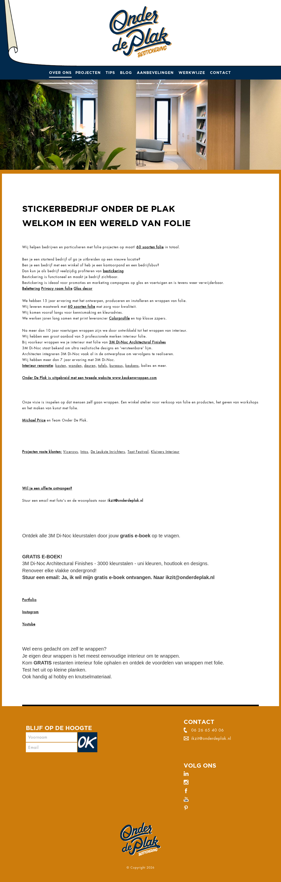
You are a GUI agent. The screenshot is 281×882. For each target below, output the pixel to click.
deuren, (90, 365)
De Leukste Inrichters (108, 452)
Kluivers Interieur (165, 452)
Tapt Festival (138, 452)
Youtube (28, 624)
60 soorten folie (150, 247)
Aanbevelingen (155, 72)
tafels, (103, 365)
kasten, (61, 365)
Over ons (60, 72)
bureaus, (117, 365)
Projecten (88, 72)
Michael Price (34, 420)
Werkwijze (192, 72)
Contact (220, 72)
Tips (110, 72)
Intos (84, 452)
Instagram (30, 612)
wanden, (76, 365)
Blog (126, 72)
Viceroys (70, 452)
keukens (132, 365)
